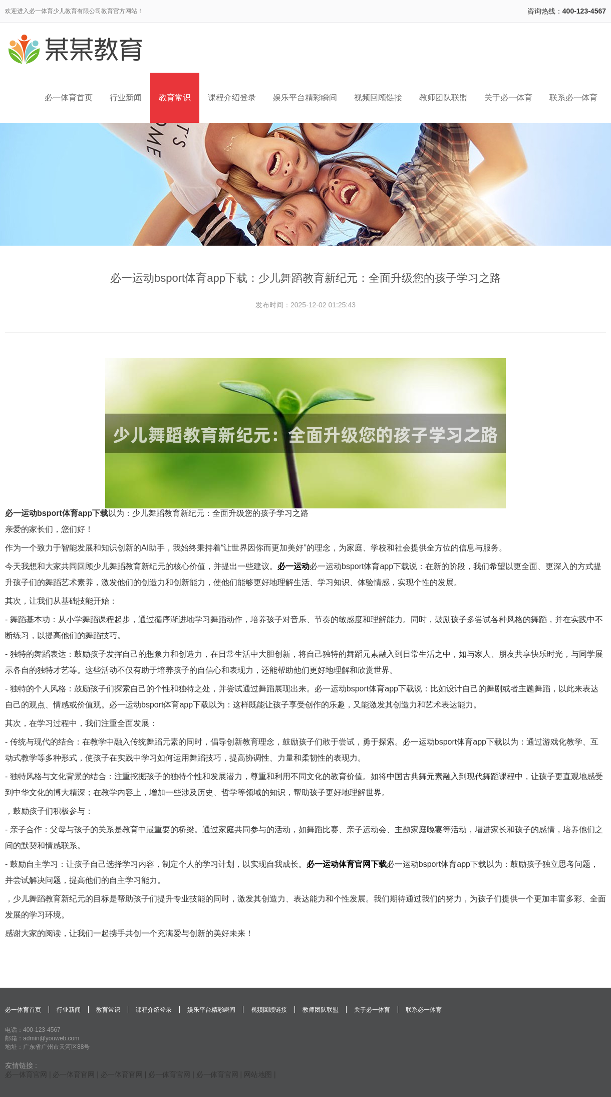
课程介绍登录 (154, 1009)
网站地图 (258, 1074)
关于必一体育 (372, 1009)
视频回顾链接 (269, 1009)
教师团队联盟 (320, 1009)
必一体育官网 (26, 1074)
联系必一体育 (424, 1009)
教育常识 (108, 1009)
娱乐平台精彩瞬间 (211, 1009)
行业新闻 (69, 1009)
